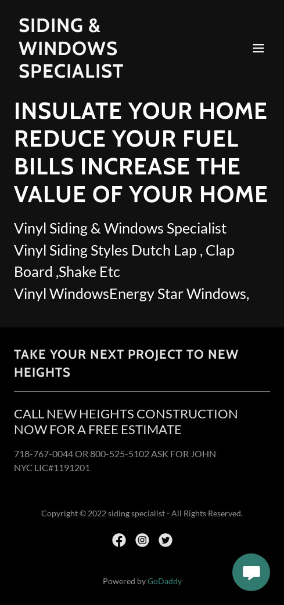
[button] (258, 48)
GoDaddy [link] (165, 581)
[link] (104, 73)
